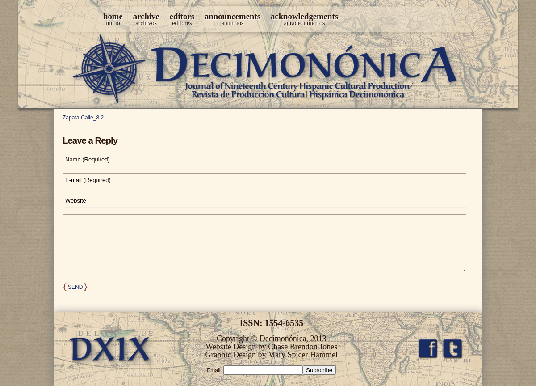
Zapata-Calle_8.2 (83, 118)
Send (75, 287)
